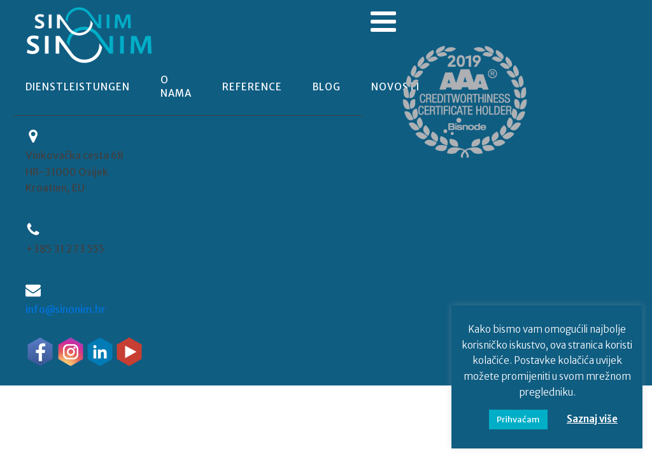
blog (327, 87)
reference (252, 87)
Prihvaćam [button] (518, 419)
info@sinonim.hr (65, 309)
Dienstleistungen (77, 87)
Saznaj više (592, 419)
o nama (176, 86)
